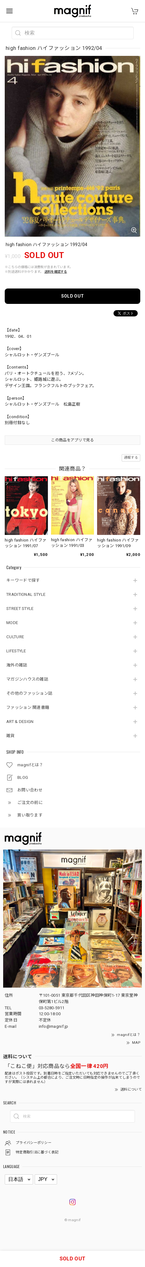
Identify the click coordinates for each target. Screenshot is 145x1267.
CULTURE (15, 636)
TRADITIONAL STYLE (25, 594)
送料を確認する (55, 272)
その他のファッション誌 (29, 693)
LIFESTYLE (16, 651)
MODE (12, 622)
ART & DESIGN (20, 721)
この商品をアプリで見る (72, 440)
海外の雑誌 (16, 665)
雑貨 (10, 735)
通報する (131, 458)
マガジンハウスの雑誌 (27, 679)
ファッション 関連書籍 (27, 707)
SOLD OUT (72, 296)
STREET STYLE (20, 608)
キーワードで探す (23, 580)
